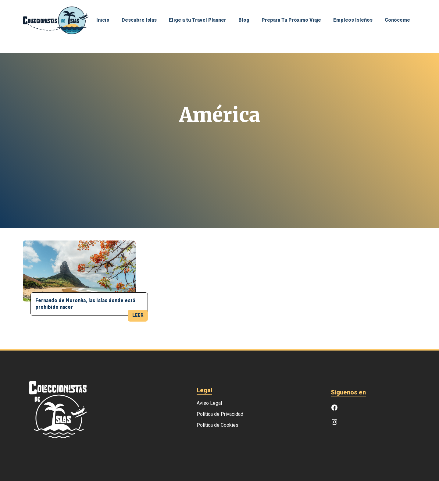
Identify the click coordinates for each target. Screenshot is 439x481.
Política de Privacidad (220, 414)
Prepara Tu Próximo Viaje (291, 20)
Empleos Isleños (353, 20)
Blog (243, 20)
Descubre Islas (139, 20)
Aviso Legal (209, 403)
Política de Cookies (217, 425)
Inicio (102, 20)
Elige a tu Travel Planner (197, 20)
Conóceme (397, 20)
